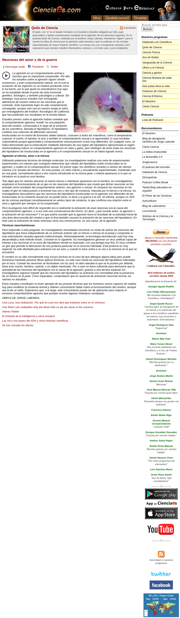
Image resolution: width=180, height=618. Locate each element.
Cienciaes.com (55, 10)
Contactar (140, 18)
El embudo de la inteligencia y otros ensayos (28, 316)
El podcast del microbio (156, 167)
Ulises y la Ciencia (153, 67)
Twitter (54, 66)
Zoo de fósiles (150, 57)
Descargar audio (15, 66)
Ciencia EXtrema (152, 96)
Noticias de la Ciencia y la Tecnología (157, 218)
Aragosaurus (149, 162)
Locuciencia (149, 210)
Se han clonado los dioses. (18, 325)
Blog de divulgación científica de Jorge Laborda (158, 140)
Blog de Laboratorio (154, 205)
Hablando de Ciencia (154, 172)
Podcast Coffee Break (155, 182)
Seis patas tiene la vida (156, 86)
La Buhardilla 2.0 (152, 156)
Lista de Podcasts (152, 119)
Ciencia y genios (152, 72)
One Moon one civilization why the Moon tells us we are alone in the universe (47, 307)
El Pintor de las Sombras (157, 195)
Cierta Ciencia (150, 106)
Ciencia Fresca (151, 52)
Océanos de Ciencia (154, 91)
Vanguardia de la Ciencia (157, 62)
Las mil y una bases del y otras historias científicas (35, 320)
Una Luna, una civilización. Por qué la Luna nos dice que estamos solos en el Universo (53, 302)
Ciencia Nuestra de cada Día (156, 79)
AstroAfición (149, 200)
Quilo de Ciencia (44, 28)
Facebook (38, 66)
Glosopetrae (149, 177)
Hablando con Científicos (157, 42)
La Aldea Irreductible (154, 151)
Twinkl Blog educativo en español (157, 189)
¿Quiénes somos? (117, 18)
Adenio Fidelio (10, 311)
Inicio (96, 18)
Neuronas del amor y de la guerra (29, 60)
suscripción (130, 28)
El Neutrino (148, 101)
